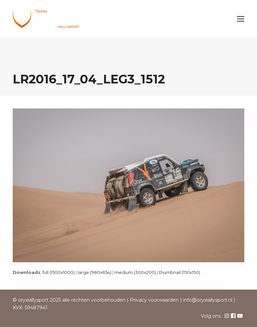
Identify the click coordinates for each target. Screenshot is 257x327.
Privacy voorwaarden (154, 300)
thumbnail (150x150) (179, 272)
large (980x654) (94, 272)
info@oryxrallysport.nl (207, 300)
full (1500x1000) (58, 272)
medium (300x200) (135, 272)
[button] (240, 19)
